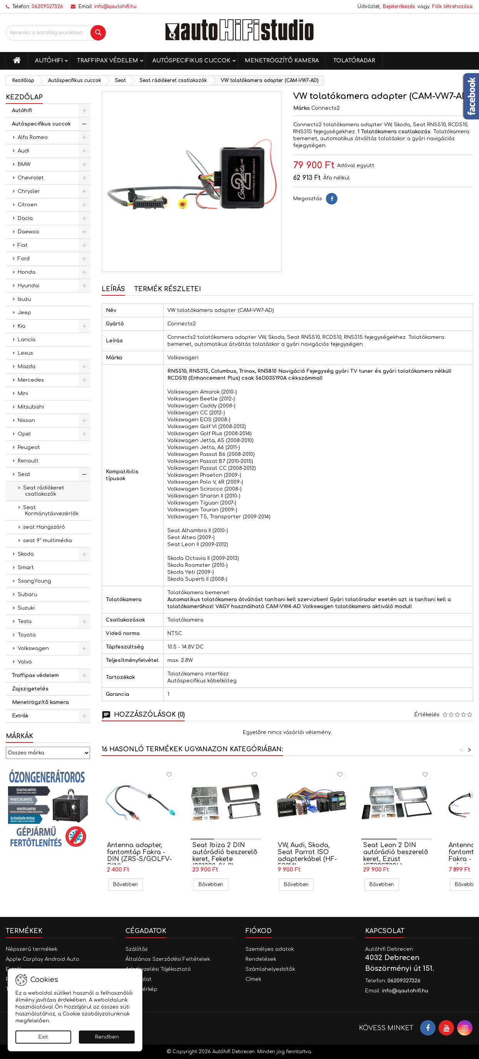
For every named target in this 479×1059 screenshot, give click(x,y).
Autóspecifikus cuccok (191, 61)
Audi (23, 151)
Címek (253, 979)
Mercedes (31, 380)
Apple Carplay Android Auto (42, 959)
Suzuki (26, 608)
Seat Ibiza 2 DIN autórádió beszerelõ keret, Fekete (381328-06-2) (224, 856)
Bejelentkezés (399, 6)
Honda (26, 272)
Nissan (26, 420)
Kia (21, 326)
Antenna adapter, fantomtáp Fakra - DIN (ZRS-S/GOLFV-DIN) (139, 856)
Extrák (20, 716)
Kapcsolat (384, 931)
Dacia (25, 218)
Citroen (27, 205)
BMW (24, 164)
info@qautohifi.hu (115, 6)
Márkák (19, 736)
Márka (301, 108)
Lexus (25, 353)
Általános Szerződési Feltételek (167, 959)
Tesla (25, 621)
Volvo (25, 662)
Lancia (26, 339)
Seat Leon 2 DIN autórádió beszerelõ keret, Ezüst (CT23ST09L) (395, 856)
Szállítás (136, 949)
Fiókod (258, 931)
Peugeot (29, 447)
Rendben (107, 1037)
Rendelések (260, 959)
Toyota (27, 635)
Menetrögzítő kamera (282, 61)
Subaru (27, 594)
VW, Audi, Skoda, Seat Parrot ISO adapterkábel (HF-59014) (307, 856)
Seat (24, 474)
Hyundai (28, 285)
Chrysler (29, 191)
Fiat (23, 245)
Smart (26, 567)
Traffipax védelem (107, 61)
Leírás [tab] (113, 289)
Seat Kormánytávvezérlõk (50, 510)
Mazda (26, 366)
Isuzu (24, 299)
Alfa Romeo (33, 137)
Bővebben (128, 884)
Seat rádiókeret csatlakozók (43, 491)
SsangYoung (34, 581)
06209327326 (47, 6)
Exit (43, 1037)
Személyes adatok (269, 949)
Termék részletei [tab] (167, 289)
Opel (24, 434)
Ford (24, 258)
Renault (28, 461)
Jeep (24, 312)
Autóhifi (49, 61)
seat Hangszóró (44, 527)
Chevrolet (31, 178)
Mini (23, 393)
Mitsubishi (31, 407)
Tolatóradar (354, 61)
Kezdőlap (24, 97)
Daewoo (28, 232)
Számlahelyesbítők (270, 969)
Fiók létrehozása (452, 6)
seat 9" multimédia (47, 540)
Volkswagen (33, 648)
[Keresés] (56, 32)
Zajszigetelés (30, 689)
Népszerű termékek (31, 949)
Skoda (26, 554)
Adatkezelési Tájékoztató (158, 969)
